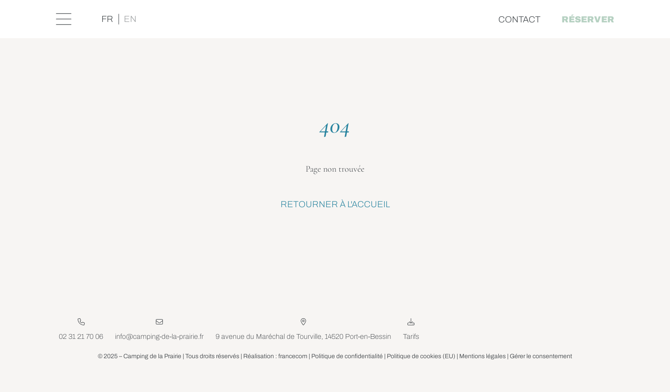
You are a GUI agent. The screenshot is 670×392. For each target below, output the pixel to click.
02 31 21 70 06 (81, 353)
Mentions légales (483, 373)
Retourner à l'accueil (335, 204)
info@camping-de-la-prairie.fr (159, 353)
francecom (292, 373)
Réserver (586, 19)
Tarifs (411, 346)
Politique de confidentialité (347, 373)
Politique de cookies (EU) (421, 373)
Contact (518, 19)
